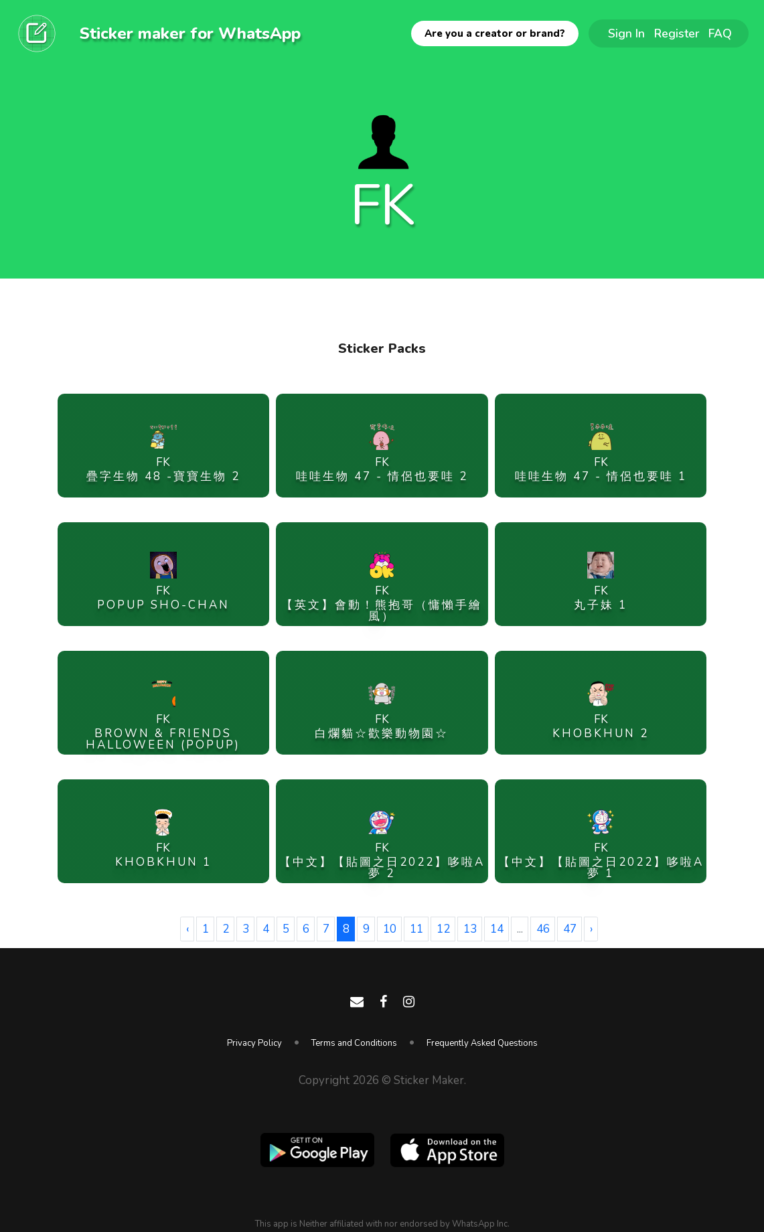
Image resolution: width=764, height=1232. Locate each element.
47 (570, 929)
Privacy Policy (254, 1043)
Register (676, 33)
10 (389, 929)
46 (543, 929)
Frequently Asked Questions (482, 1043)
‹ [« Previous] (187, 929)
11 (416, 929)
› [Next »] (591, 929)
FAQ (720, 33)
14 (497, 929)
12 (443, 929)
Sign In (626, 33)
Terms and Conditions (354, 1043)
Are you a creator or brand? (495, 33)
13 (470, 929)
